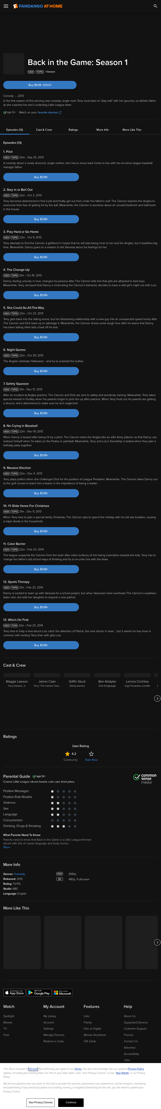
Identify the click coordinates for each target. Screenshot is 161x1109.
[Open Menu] (6, 6)
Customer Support (135, 1024)
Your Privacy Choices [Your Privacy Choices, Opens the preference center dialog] (41, 1102)
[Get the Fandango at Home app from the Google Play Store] (39, 988)
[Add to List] (156, 68)
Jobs (127, 1056)
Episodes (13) (14, 125)
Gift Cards (90, 1037)
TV (5, 1024)
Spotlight (8, 1012)
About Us (130, 1012)
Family (88, 1018)
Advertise (130, 1043)
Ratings (73, 125)
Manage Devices (54, 1031)
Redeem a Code (54, 1037)
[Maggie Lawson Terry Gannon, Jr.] (17, 694)
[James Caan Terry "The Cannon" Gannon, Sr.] (47, 694)
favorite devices (49, 108)
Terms (78, 1069)
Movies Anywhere (95, 1031)
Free (6, 1031)
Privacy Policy (136, 1069)
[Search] (155, 6)
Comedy (19, 870)
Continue (71, 1102)
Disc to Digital (92, 1024)
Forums (128, 1031)
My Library (50, 1012)
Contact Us (131, 1037)
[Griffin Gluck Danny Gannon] (77, 694)
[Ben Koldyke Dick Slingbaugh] (107, 694)
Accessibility (131, 1050)
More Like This (132, 125)
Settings (49, 1024)
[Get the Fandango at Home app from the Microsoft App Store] (62, 988)
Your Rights (122, 1073)
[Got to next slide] (157, 694)
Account (49, 1018)
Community (71, 756)
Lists (86, 1012)
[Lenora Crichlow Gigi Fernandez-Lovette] (137, 694)
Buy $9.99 (47, 81)
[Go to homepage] (38, 6)
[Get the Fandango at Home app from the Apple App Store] (14, 988)
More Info (102, 125)
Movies (7, 1018)
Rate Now (91, 756)
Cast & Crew (44, 125)
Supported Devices (136, 1018)
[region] (80, 1086)
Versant (33, 1069)
